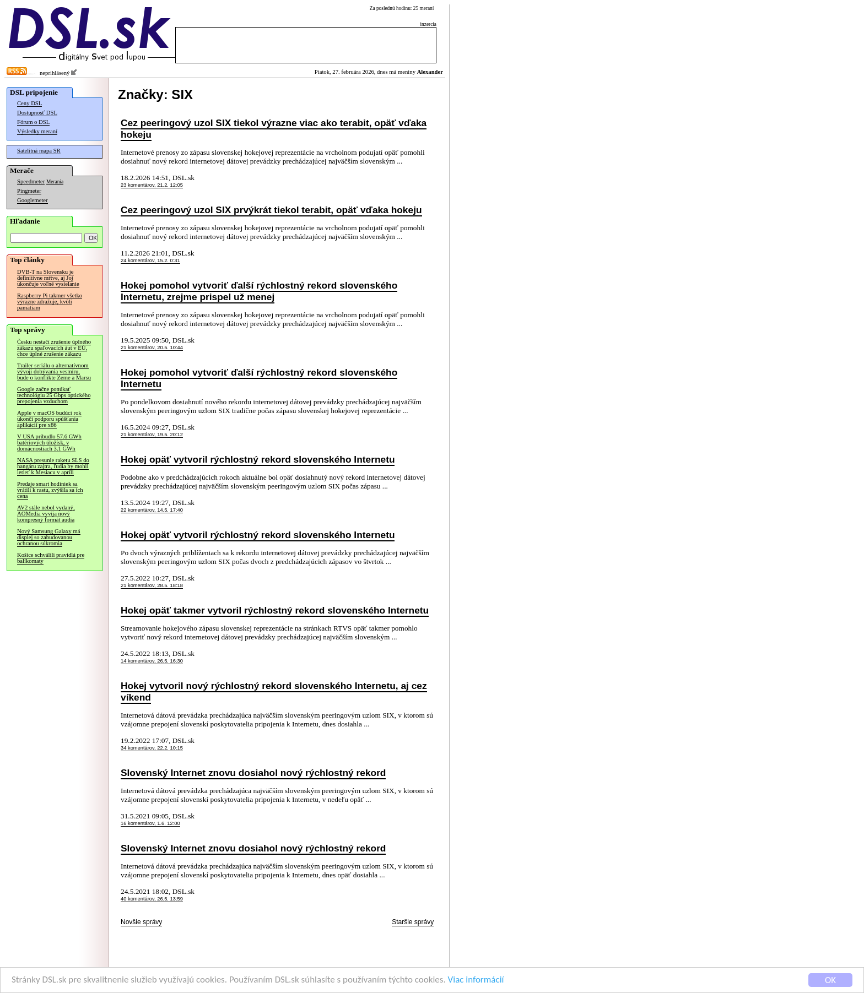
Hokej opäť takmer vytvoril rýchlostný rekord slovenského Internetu (275, 610)
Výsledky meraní (37, 131)
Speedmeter (31, 181)
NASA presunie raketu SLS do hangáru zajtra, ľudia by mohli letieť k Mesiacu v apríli (53, 466)
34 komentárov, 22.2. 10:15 (152, 748)
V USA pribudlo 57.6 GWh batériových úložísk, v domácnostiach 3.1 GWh (49, 442)
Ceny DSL (29, 103)
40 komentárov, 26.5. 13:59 (152, 899)
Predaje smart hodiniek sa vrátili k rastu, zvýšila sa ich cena (50, 490)
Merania (54, 182)
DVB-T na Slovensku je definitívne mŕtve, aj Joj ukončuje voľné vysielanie (48, 278)
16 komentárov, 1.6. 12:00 (150, 823)
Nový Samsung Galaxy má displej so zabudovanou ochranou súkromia (48, 537)
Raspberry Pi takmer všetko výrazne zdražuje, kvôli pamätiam (49, 301)
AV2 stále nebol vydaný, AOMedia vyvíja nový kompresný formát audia (46, 513)
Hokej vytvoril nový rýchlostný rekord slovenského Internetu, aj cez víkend (274, 691)
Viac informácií (476, 980)
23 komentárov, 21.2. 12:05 (152, 185)
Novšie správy (141, 922)
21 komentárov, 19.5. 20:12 (152, 434)
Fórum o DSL (33, 122)
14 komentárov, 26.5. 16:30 (152, 661)
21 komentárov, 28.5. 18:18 (152, 585)
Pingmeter (29, 191)
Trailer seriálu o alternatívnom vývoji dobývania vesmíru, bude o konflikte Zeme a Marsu (54, 371)
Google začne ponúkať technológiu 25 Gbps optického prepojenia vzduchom (53, 395)
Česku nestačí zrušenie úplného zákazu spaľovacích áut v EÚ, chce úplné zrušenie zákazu (54, 348)
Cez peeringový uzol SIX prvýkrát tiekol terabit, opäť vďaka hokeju (271, 209)
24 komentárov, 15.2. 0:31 (150, 260)
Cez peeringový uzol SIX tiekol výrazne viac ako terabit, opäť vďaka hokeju (273, 128)
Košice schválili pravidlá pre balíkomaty (50, 558)
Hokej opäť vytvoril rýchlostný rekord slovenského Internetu (258, 459)
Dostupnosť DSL (37, 113)
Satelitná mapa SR (39, 151)
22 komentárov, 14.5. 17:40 (152, 510)
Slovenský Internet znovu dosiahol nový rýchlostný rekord (253, 772)
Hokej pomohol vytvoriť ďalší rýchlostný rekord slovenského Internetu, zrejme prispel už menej (259, 291)
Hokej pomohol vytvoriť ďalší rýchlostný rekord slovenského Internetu (259, 378)
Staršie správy (413, 922)
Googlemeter (32, 200)
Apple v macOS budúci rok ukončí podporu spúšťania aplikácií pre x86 (49, 419)
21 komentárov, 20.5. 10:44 (152, 347)
